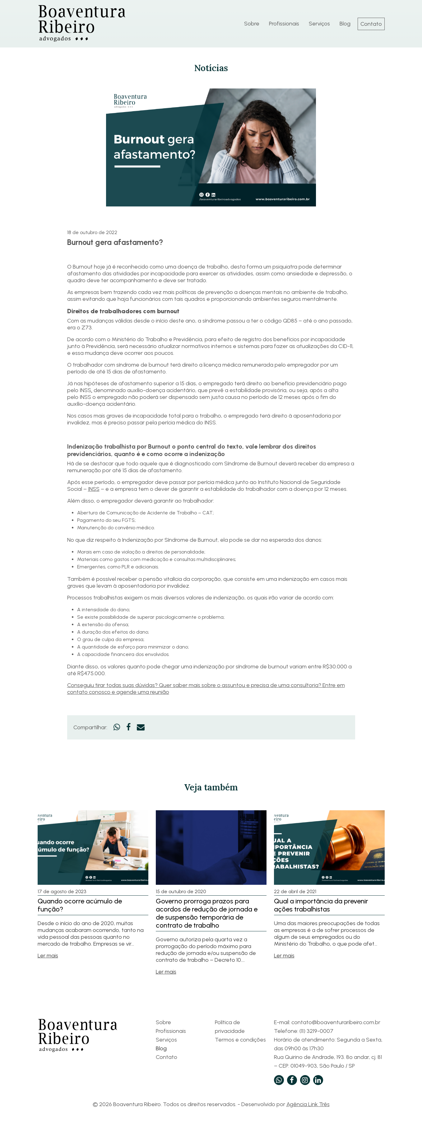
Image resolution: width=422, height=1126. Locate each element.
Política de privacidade (230, 1026)
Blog (345, 23)
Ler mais (48, 955)
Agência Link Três (308, 1104)
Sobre (251, 23)
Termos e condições (240, 1039)
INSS (94, 489)
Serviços (319, 23)
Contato (371, 23)
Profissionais (284, 23)
